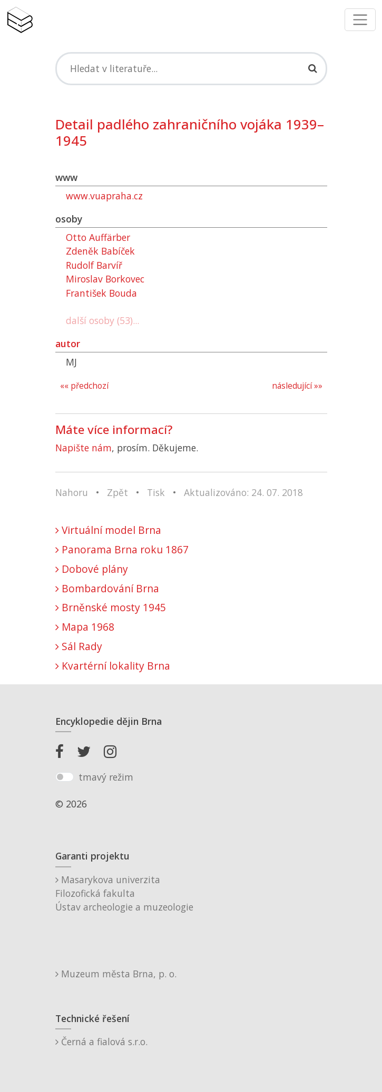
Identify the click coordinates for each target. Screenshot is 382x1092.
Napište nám (83, 447)
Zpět (117, 492)
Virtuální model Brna (108, 530)
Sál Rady (78, 646)
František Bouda (101, 293)
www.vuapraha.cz (104, 195)
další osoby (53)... (102, 320)
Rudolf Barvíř (94, 265)
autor (67, 343)
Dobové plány (91, 569)
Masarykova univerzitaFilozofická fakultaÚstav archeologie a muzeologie (124, 893)
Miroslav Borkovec (105, 278)
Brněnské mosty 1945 (110, 607)
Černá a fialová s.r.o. (101, 1041)
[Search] (191, 68)
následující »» (297, 385)
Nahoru (71, 492)
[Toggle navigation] (360, 19)
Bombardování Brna (107, 588)
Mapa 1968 (84, 627)
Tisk (156, 492)
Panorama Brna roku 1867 (122, 549)
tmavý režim (106, 777)
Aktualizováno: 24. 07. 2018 (243, 492)
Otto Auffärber (98, 237)
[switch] (64, 777)
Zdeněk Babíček (100, 251)
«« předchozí (84, 385)
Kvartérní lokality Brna (112, 666)
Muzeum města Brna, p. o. (116, 973)
